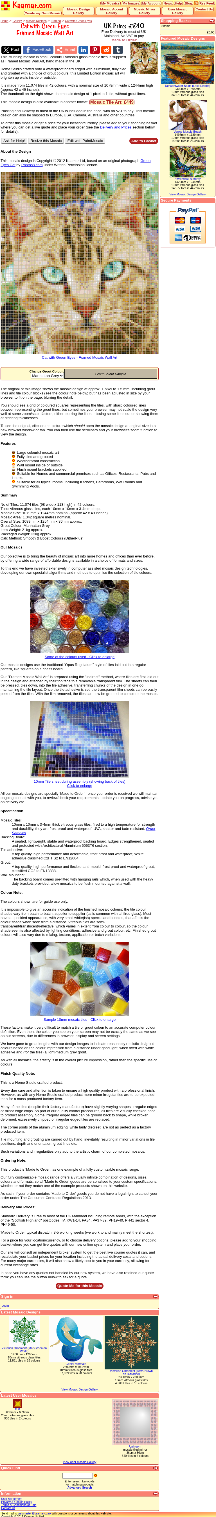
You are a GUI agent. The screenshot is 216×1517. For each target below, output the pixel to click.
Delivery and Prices (115, 126)
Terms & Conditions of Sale (18, 1503)
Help (178, 3)
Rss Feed (206, 3)
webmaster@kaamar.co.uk (34, 1512)
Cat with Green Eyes (78, 20)
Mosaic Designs (36, 20)
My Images (131, 3)
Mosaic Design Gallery (78, 11)
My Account (151, 3)
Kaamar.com (26, 5)
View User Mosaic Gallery (79, 1460)
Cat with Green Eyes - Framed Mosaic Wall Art (80, 355)
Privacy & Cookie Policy (16, 1500)
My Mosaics (110, 3)
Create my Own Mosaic (43, 13)
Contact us (8, 1507)
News (167, 3)
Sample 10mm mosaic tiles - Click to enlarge (79, 1017)
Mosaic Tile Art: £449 (112, 101)
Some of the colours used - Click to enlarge (79, 654)
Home (4, 20)
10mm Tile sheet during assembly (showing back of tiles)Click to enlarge (79, 781)
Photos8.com (32, 164)
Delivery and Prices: (18, 1206)
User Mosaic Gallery (177, 11)
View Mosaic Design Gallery (79, 1388)
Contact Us (204, 9)
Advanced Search (79, 1486)
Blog (188, 3)
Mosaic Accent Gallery (111, 11)
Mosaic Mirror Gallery (145, 11)
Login (5, 1304)
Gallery (17, 20)
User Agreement (11, 1497)
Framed (56, 20)
